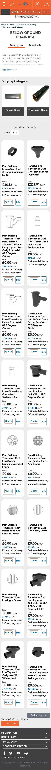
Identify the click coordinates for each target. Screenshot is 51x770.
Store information (15, 746)
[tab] (16, 45)
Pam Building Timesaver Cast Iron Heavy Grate (38, 527)
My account (11, 741)
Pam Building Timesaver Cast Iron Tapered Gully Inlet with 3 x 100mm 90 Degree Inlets (37, 601)
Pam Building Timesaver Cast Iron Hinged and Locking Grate (11, 529)
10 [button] (14, 132)
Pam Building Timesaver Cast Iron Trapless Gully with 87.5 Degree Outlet (37, 391)
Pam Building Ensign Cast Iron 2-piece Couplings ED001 (12, 170)
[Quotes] (37, 3)
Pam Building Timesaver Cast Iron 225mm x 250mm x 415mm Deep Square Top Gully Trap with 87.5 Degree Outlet (12, 245)
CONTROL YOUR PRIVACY (13, 757)
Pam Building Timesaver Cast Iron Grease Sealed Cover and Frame (12, 461)
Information (9, 732)
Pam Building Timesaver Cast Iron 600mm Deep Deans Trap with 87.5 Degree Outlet (38, 321)
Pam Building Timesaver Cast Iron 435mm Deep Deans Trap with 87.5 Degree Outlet (12, 321)
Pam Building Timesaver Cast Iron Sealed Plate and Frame (37, 459)
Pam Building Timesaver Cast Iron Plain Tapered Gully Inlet (38, 170)
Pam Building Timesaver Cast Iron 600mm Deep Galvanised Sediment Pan (12, 391)
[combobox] (15, 132)
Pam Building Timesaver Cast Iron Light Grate (11, 597)
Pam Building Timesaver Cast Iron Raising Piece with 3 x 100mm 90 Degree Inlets (38, 672)
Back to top (38, 715)
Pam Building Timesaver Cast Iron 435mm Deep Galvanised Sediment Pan (38, 241)
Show (7, 132)
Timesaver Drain (38, 110)
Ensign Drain (13, 110)
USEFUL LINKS (8, 737)
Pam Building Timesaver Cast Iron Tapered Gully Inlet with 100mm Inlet (11, 672)
